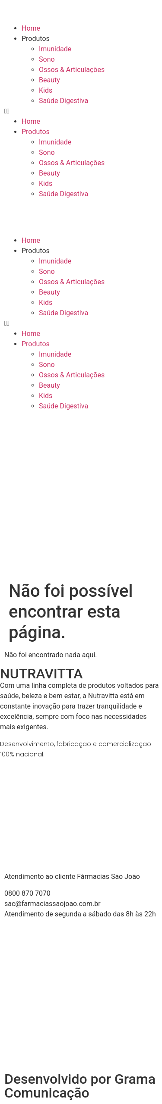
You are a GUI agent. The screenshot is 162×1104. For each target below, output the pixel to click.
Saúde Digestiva (63, 101)
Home (31, 28)
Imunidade (55, 49)
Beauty (49, 80)
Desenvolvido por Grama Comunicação (80, 1086)
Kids (45, 90)
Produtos (36, 38)
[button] (81, 111)
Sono (47, 59)
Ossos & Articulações (72, 70)
